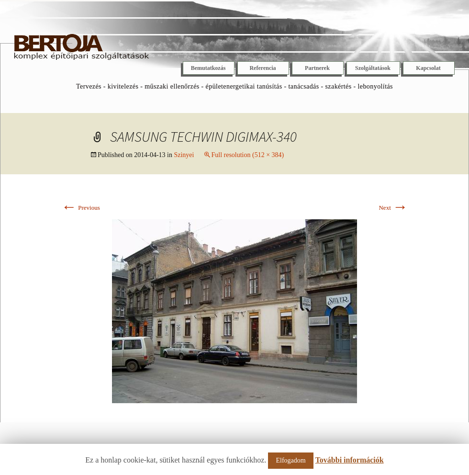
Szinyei (184, 154)
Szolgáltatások (373, 68)
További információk (349, 460)
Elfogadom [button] (290, 460)
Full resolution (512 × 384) (247, 154)
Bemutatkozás (208, 68)
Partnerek (317, 68)
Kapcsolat (428, 68)
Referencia (262, 68)
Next (393, 207)
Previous (80, 207)
